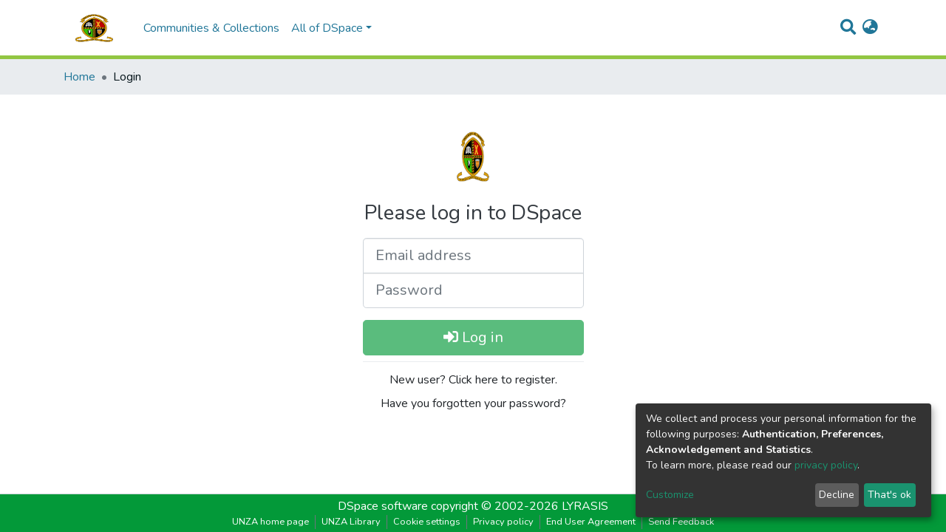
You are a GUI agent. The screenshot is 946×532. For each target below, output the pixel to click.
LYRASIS (585, 506)
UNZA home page (270, 521)
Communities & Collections (211, 28)
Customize (670, 495)
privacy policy (825, 465)
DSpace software (383, 506)
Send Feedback (681, 521)
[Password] (473, 290)
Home (79, 77)
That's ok (889, 495)
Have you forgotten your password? (473, 403)
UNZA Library (351, 521)
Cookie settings (426, 521)
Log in (473, 337)
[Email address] (473, 255)
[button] (870, 28)
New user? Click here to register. (473, 380)
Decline (836, 495)
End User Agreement (591, 521)
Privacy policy (503, 521)
